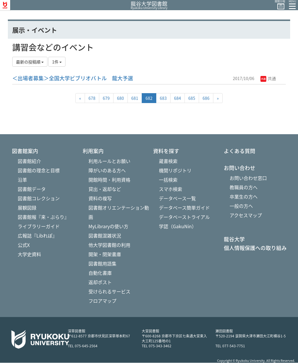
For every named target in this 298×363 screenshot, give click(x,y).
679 (106, 98)
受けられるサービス (109, 291)
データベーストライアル (184, 216)
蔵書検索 (168, 160)
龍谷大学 (234, 239)
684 (177, 98)
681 (134, 98)
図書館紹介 (29, 160)
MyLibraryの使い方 (108, 226)
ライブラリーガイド (39, 226)
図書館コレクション (39, 198)
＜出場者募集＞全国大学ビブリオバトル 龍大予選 (72, 78)
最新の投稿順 (30, 62)
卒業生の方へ (244, 196)
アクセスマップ (246, 215)
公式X (24, 244)
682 (149, 98)
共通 (268, 78)
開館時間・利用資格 (109, 179)
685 (191, 98)
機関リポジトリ (175, 170)
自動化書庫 (100, 272)
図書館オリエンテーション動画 (118, 212)
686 (206, 98)
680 (120, 98)
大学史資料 (29, 254)
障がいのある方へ (107, 170)
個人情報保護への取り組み (255, 248)
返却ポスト (100, 282)
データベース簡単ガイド (184, 207)
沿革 (22, 179)
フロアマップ (102, 300)
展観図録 (27, 207)
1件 (57, 62)
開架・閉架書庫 (104, 254)
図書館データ (32, 188)
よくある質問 (239, 151)
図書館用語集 (102, 263)
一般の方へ (241, 205)
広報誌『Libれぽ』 (37, 235)
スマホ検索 (170, 188)
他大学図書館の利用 (109, 244)
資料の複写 (100, 198)
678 (91, 98)
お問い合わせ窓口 (248, 177)
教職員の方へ (244, 187)
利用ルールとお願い (109, 160)
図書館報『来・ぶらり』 (43, 216)
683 (163, 98)
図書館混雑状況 (104, 235)
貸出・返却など (104, 188)
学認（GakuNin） (177, 226)
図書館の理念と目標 (39, 170)
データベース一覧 (177, 198)
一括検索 (168, 179)
